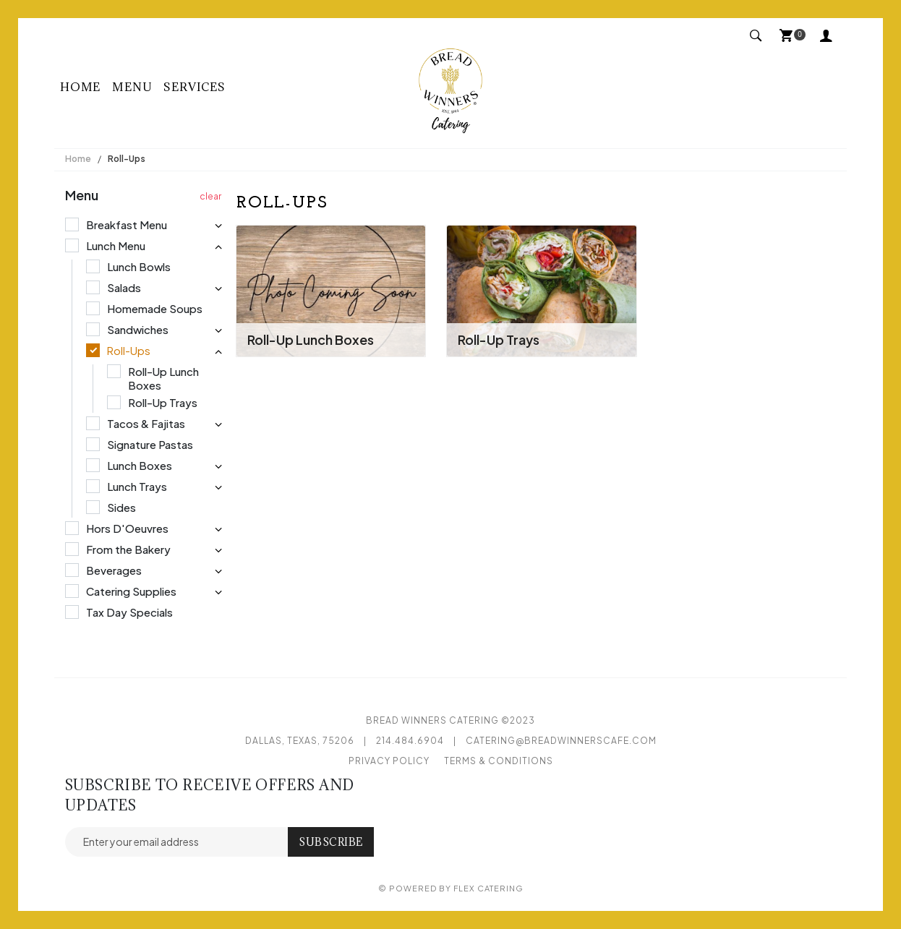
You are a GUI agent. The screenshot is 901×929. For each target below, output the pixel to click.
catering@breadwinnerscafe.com (561, 740)
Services (194, 87)
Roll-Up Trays (498, 339)
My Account (826, 35)
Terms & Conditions (498, 760)
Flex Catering (488, 888)
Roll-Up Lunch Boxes (310, 339)
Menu (132, 87)
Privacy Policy (389, 760)
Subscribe (331, 842)
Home (80, 87)
